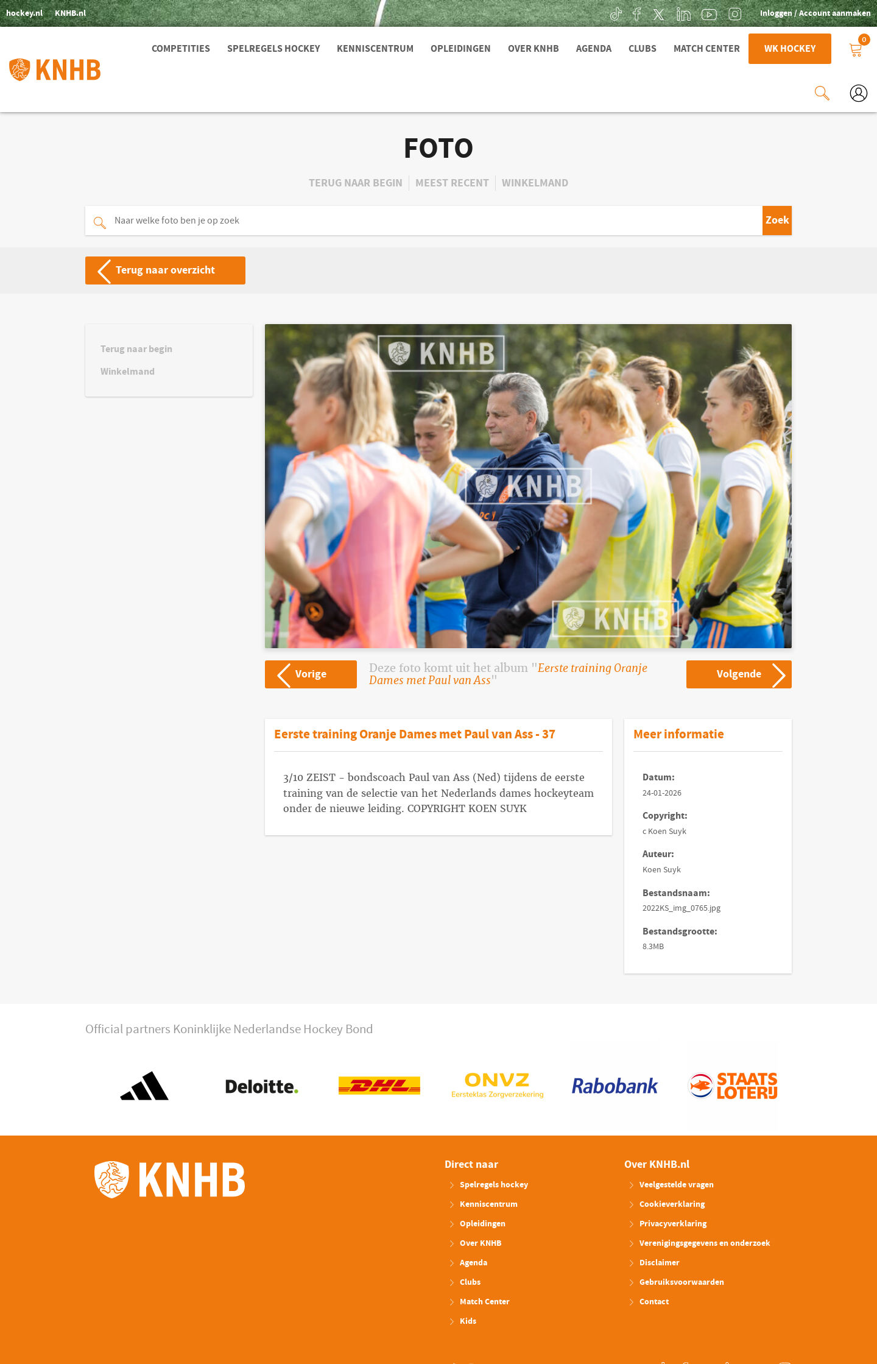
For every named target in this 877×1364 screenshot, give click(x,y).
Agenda (593, 48)
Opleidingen (461, 48)
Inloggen (777, 13)
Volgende (754, 673)
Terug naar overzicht (150, 269)
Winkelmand (535, 181)
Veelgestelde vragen (671, 1184)
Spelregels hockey (273, 48)
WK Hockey (789, 48)
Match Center (707, 48)
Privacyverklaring (667, 1223)
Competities (181, 48)
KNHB (169, 1178)
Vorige (296, 673)
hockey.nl (24, 13)
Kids (462, 1320)
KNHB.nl (70, 13)
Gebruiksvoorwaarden (676, 1281)
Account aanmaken (835, 13)
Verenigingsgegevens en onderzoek (699, 1242)
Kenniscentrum (375, 48)
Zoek (777, 219)
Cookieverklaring (666, 1203)
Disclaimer (654, 1262)
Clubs (643, 48)
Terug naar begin (356, 181)
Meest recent (452, 181)
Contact (648, 1301)
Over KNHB (533, 48)
